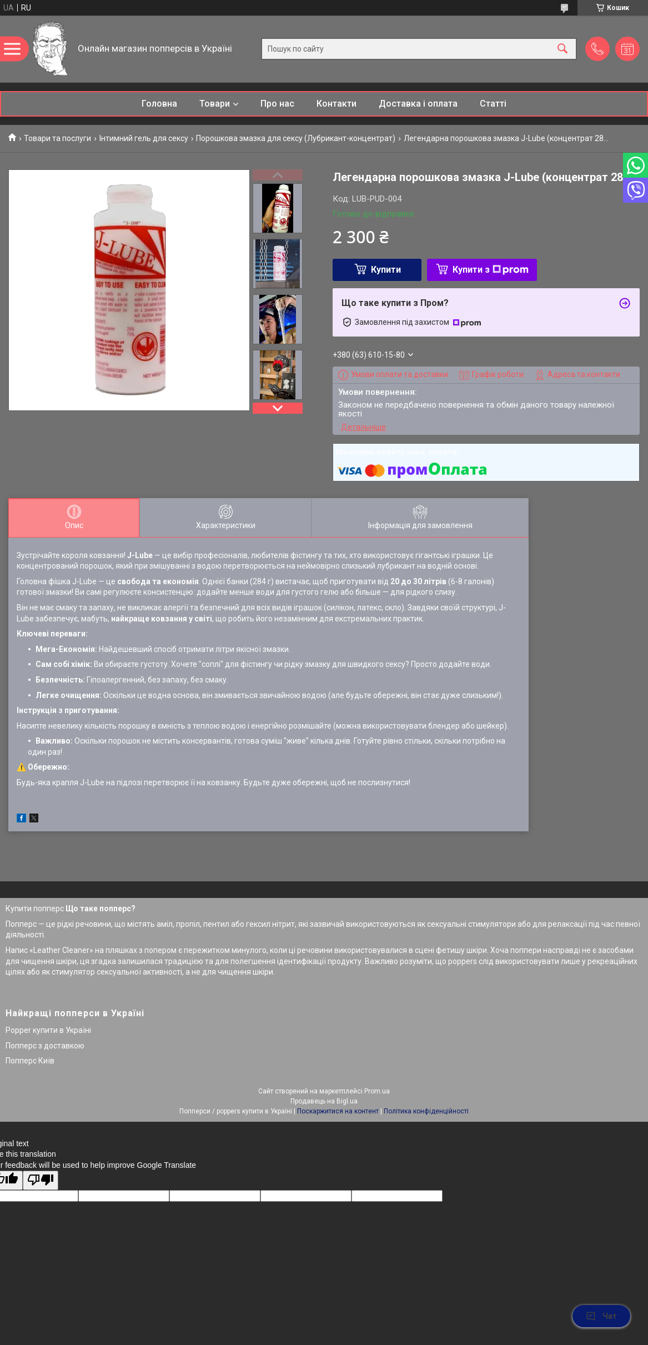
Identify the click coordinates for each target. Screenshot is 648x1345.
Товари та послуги (57, 138)
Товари (214, 103)
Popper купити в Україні (48, 1030)
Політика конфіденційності (426, 1111)
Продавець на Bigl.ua (324, 1101)
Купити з (491, 269)
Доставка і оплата (418, 103)
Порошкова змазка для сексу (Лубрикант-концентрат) (295, 138)
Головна (159, 103)
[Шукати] (562, 49)
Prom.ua (377, 1091)
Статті (493, 103)
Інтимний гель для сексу (143, 138)
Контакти (336, 103)
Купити (386, 269)
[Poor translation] (40, 1180)
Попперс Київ (30, 1060)
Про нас (277, 103)
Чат (601, 1316)
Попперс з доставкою (45, 1045)
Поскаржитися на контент (338, 1111)
